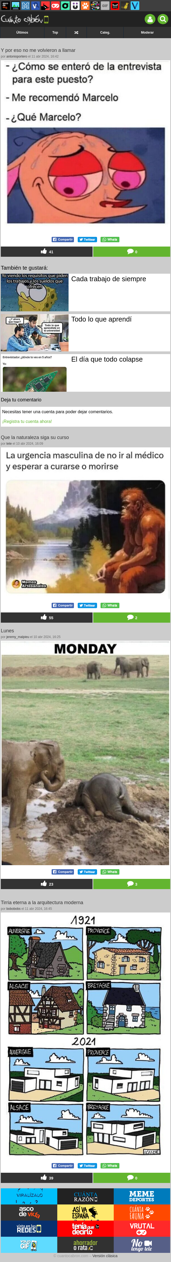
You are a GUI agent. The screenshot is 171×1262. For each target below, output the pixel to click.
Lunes (7, 630)
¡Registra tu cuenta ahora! (27, 421)
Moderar (147, 32)
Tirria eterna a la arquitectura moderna (42, 902)
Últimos (22, 32)
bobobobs (13, 909)
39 (46, 1178)
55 (46, 617)
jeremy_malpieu (17, 637)
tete (9, 443)
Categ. (105, 32)
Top (55, 32)
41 (46, 251)
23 (46, 884)
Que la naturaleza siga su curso (35, 437)
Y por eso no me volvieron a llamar (38, 50)
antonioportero (16, 56)
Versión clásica (104, 1256)
